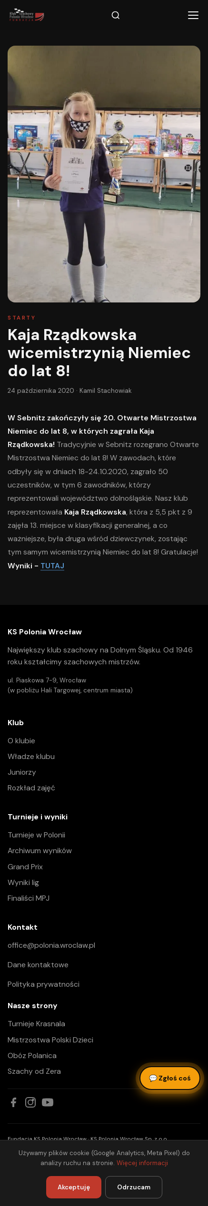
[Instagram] (30, 1102)
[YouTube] (47, 1102)
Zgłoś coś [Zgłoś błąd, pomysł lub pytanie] (170, 1078)
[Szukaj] (115, 15)
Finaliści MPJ (29, 898)
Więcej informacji (142, 1163)
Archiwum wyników (40, 851)
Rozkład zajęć (31, 788)
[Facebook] (13, 1102)
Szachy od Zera (34, 1071)
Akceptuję (74, 1187)
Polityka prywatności (43, 984)
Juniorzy (22, 772)
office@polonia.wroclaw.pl (51, 945)
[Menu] (193, 15)
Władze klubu (31, 756)
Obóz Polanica (32, 1055)
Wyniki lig (23, 882)
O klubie (21, 741)
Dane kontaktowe (38, 965)
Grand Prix (25, 867)
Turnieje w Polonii (36, 835)
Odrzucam (133, 1187)
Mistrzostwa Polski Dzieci (50, 1040)
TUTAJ (52, 566)
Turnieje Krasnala (36, 1024)
